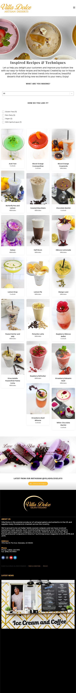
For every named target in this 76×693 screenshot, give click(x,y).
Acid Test (12, 163)
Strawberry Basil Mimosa (38, 419)
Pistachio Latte (38, 334)
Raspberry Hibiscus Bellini (63, 335)
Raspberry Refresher (38, 376)
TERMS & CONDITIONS (34, 566)
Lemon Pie (38, 292)
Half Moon (38, 250)
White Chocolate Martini (63, 424)
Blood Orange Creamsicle (63, 165)
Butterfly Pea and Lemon (13, 207)
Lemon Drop (13, 292)
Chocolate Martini (63, 208)
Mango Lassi (63, 292)
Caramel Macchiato (38, 208)
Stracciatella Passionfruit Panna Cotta (12, 381)
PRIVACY (45, 566)
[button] (38, 112)
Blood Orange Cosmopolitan (38, 165)
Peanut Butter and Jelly (12, 335)
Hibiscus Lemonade (63, 250)
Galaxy (12, 250)
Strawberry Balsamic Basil (63, 379)
